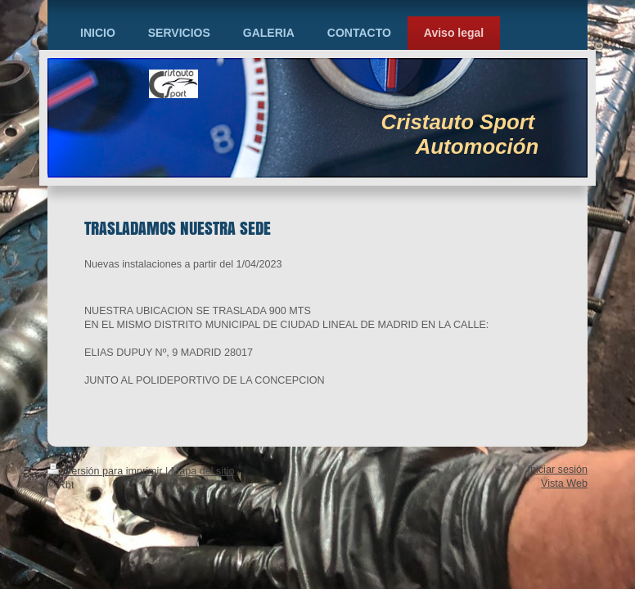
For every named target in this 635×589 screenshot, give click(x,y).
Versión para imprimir (106, 471)
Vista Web (564, 483)
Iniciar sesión (558, 469)
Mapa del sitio (203, 471)
